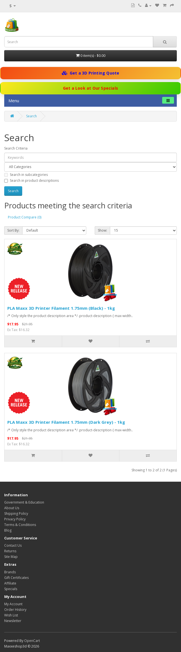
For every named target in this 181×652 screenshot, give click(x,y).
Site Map (11, 556)
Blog (8, 530)
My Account (13, 604)
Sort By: (13, 230)
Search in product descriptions (31, 180)
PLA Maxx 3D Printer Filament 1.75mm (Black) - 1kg (61, 308)
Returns (10, 551)
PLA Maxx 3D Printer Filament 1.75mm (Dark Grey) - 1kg (66, 422)
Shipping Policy (16, 513)
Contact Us (13, 545)
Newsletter (12, 620)
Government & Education (24, 502)
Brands (10, 572)
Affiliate (10, 583)
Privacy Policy (15, 519)
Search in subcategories (26, 174)
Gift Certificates (16, 577)
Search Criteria (16, 148)
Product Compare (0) (24, 217)
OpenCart (32, 640)
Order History (15, 609)
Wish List (11, 615)
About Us (11, 508)
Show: (102, 230)
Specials (10, 588)
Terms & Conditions (20, 524)
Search (31, 116)
